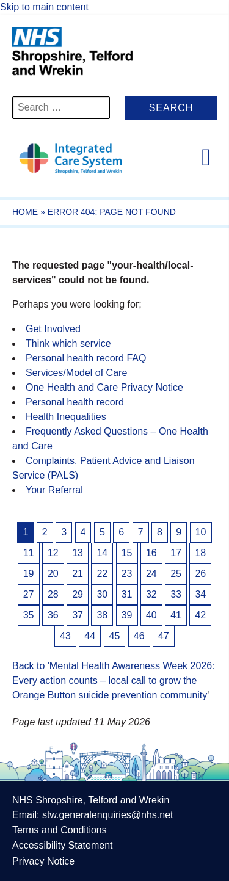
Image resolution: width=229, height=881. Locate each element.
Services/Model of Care (76, 373)
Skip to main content (44, 7)
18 (200, 553)
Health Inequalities (66, 416)
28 (53, 594)
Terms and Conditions (59, 830)
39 (127, 615)
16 (151, 553)
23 (127, 573)
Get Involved (53, 329)
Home (25, 212)
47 (163, 636)
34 (200, 594)
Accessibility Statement (62, 845)
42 (200, 615)
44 (89, 636)
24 (151, 573)
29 (77, 594)
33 (175, 594)
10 (200, 532)
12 (53, 553)
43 (65, 636)
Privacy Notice (43, 861)
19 (28, 573)
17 (175, 553)
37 (77, 615)
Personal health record (75, 402)
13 (77, 553)
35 (28, 615)
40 (151, 615)
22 (101, 573)
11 (28, 553)
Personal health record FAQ (86, 358)
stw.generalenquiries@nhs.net (107, 815)
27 (28, 594)
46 (139, 636)
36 (53, 615)
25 (175, 573)
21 (77, 573)
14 (101, 553)
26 (200, 573)
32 (151, 594)
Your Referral (54, 490)
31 (127, 594)
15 (127, 553)
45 (114, 636)
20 (53, 573)
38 (101, 615)
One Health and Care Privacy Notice (104, 387)
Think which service (68, 343)
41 (175, 615)
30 (101, 594)
